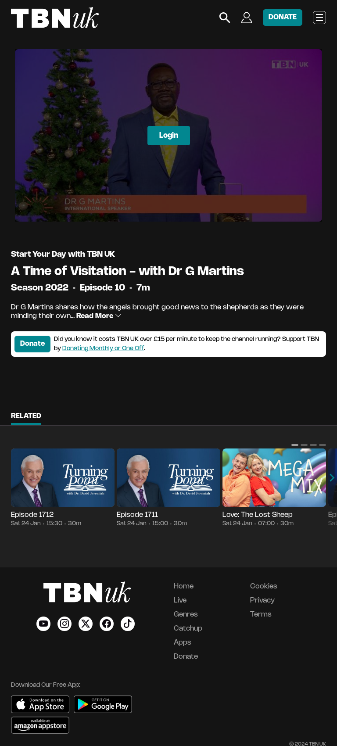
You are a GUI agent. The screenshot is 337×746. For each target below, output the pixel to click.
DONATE (283, 17)
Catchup (188, 628)
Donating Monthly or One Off (103, 348)
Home (184, 586)
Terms (261, 614)
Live (180, 600)
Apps (182, 642)
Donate (32, 344)
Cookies (263, 586)
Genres (186, 614)
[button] (294, 445)
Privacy (262, 600)
